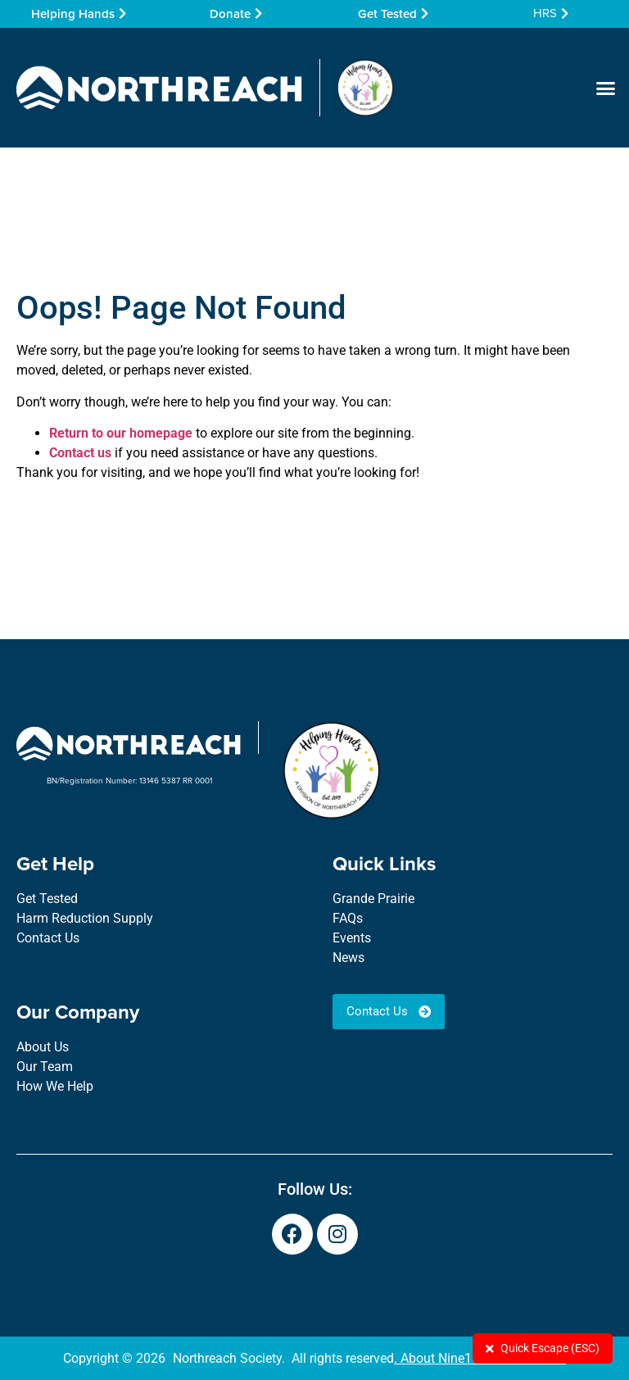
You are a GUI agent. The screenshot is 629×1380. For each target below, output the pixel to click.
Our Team (44, 1066)
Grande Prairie (373, 898)
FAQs (348, 918)
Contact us (80, 453)
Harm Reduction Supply (84, 918)
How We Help (54, 1086)
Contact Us (47, 938)
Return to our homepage (120, 433)
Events (352, 938)
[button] (605, 87)
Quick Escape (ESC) (543, 1348)
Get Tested (47, 898)
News (348, 957)
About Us (42, 1047)
